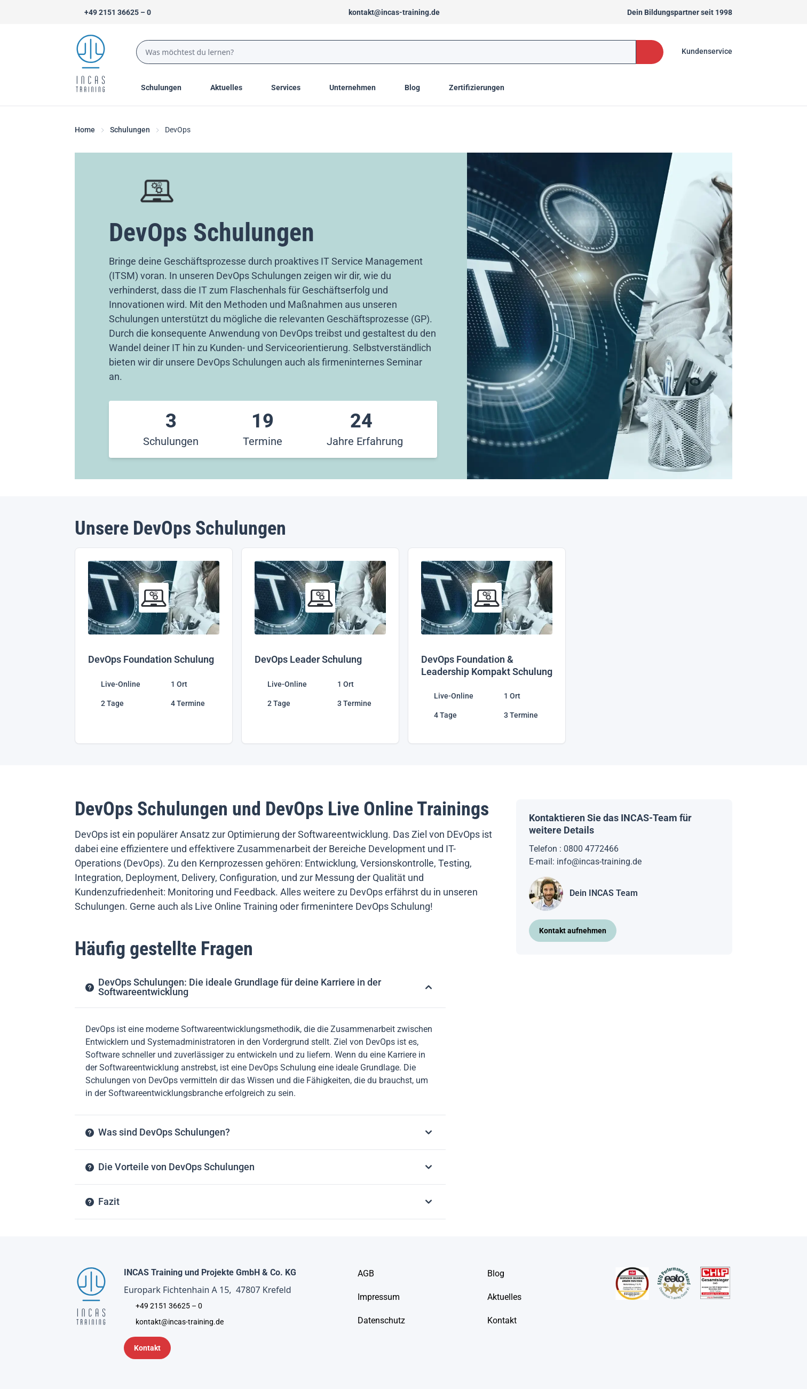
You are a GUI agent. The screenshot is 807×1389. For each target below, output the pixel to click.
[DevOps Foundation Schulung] (154, 645)
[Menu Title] (232, 87)
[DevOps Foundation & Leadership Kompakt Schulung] (487, 645)
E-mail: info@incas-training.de (585, 861)
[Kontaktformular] (147, 1348)
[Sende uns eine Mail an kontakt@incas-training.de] (389, 12)
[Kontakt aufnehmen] (572, 930)
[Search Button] (649, 52)
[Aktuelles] (504, 1297)
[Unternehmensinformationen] (381, 1320)
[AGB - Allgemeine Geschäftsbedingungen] (366, 1273)
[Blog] (495, 1273)
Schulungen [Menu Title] (167, 87)
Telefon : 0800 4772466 (574, 849)
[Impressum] (379, 1297)
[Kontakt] (502, 1320)
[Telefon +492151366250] (113, 12)
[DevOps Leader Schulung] (320, 645)
